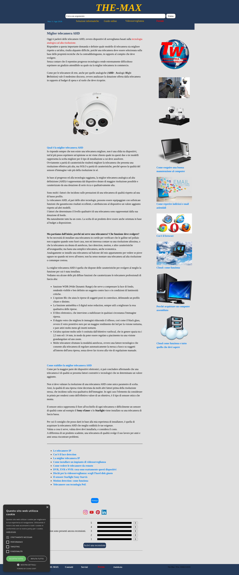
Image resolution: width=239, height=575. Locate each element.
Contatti (69, 567)
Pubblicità (117, 567)
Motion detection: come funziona (70, 480)
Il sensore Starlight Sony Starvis (70, 477)
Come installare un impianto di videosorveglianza (79, 462)
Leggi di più (11, 532)
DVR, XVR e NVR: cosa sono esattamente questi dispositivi (84, 469)
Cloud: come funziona (168, 267)
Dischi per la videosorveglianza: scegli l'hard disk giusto (83, 473)
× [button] (47, 507)
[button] (26, 564)
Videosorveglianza (134, 21)
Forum (160, 21)
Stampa (95, 500)
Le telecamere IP (62, 450)
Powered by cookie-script (26, 569)
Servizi (84, 567)
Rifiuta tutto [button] (37, 558)
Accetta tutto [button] (16, 558)
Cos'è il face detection (64, 454)
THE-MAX (119, 7)
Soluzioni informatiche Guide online (96, 21)
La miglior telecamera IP (66, 458)
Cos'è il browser (165, 236)
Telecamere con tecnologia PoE (69, 484)
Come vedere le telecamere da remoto (73, 465)
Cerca (170, 16)
